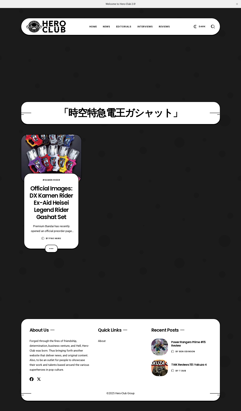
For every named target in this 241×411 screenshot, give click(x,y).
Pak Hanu (55, 238)
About (102, 341)
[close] (237, 4)
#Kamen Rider (51, 180)
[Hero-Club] (46, 27)
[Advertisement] (120, 68)
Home (93, 26)
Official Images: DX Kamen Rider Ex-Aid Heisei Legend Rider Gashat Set (51, 202)
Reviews (164, 26)
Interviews (145, 26)
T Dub (182, 370)
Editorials (123, 26)
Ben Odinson (187, 351)
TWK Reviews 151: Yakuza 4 (189, 365)
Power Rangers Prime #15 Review (188, 344)
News (106, 26)
